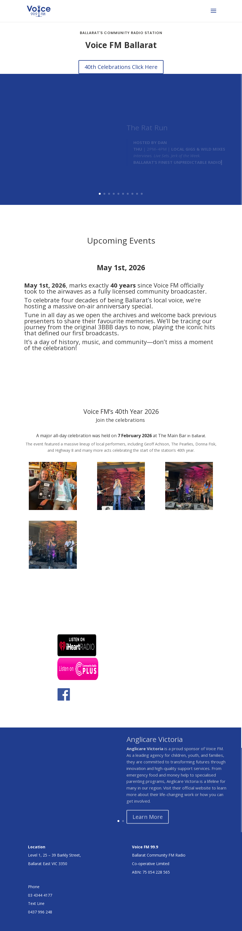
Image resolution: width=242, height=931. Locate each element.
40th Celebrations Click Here (121, 67)
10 (142, 194)
